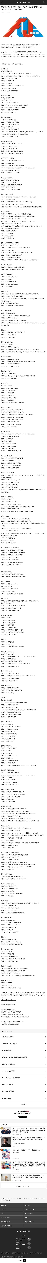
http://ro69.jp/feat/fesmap (8, 1000)
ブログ (3, 1213)
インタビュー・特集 (30, 1209)
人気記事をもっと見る (22, 1186)
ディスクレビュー (5, 1217)
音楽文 (26, 1217)
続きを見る (23, 1104)
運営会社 (40, 1253)
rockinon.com (23, 2)
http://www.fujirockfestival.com (9, 1024)
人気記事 (4, 1125)
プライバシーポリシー (22, 1253)
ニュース (3, 1209)
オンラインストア (5, 1226)
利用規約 (13, 1253)
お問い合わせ (32, 1253)
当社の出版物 (28, 1221)
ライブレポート (29, 1213)
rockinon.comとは (5, 1253)
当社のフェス (4, 1221)
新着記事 (3, 1205)
